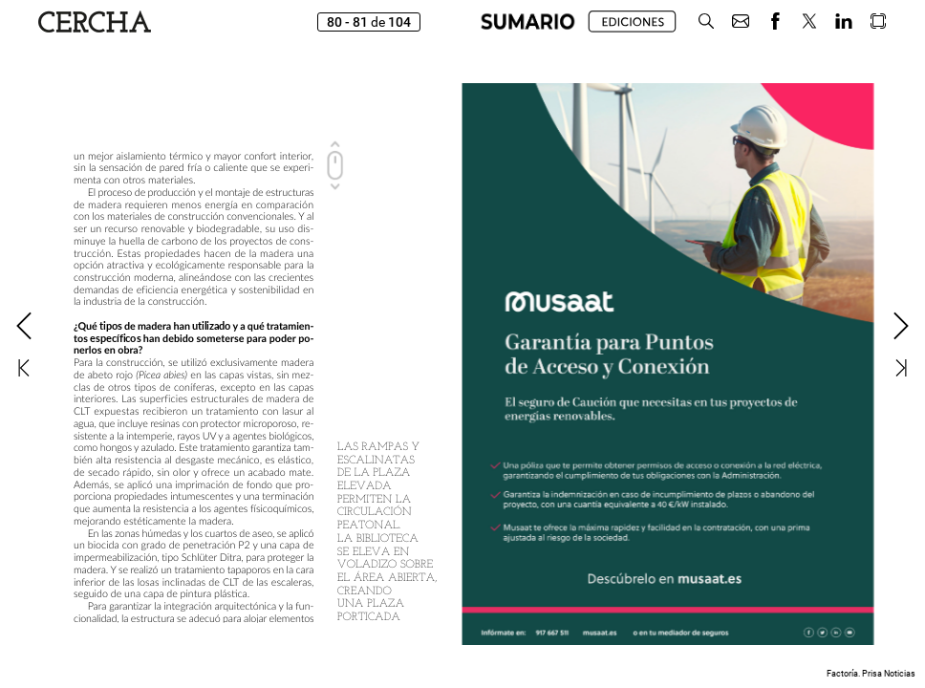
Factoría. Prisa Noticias (871, 673)
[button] (706, 21)
